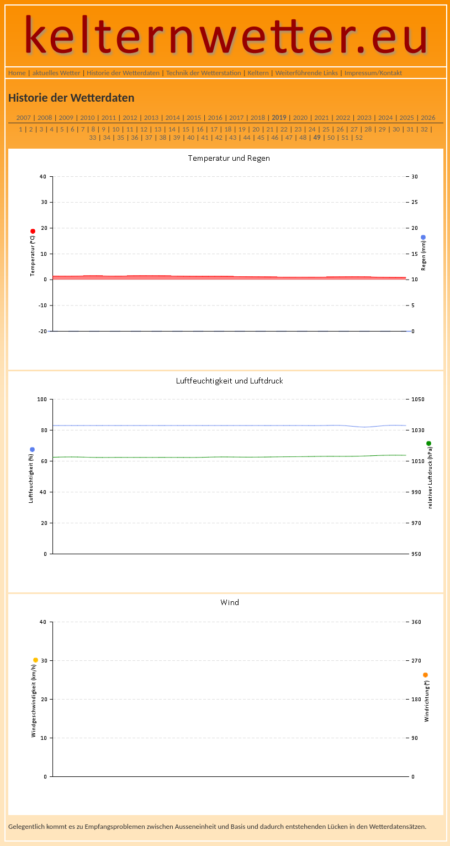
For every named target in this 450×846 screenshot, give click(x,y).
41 (204, 137)
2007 (23, 117)
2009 (66, 117)
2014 (172, 117)
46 (274, 137)
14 (172, 129)
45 (260, 137)
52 (359, 137)
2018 (258, 117)
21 (269, 129)
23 (297, 129)
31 (410, 129)
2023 (364, 117)
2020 (300, 117)
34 (106, 137)
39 (177, 137)
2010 (87, 117)
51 (344, 137)
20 (256, 129)
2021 (321, 117)
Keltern (258, 73)
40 (190, 137)
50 (331, 137)
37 (148, 137)
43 (232, 137)
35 (120, 137)
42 (219, 137)
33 (92, 137)
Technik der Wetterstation (203, 73)
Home (17, 73)
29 (381, 129)
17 (214, 129)
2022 (343, 117)
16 (199, 129)
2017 (236, 117)
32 (424, 129)
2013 (151, 117)
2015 (194, 117)
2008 (45, 117)
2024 (385, 117)
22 (284, 129)
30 (396, 129)
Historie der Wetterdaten (123, 73)
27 (354, 129)
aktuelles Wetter (57, 73)
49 (316, 137)
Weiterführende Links (307, 73)
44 (246, 137)
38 (162, 137)
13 (157, 129)
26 (339, 129)
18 (227, 129)
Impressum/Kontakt (373, 73)
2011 (109, 117)
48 (302, 137)
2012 (130, 117)
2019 (279, 117)
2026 (428, 117)
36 (134, 137)
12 (143, 129)
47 (289, 137)
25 (326, 129)
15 (185, 129)
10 (115, 129)
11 (129, 129)
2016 (215, 117)
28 (368, 129)
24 (312, 129)
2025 (407, 117)
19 (242, 129)
